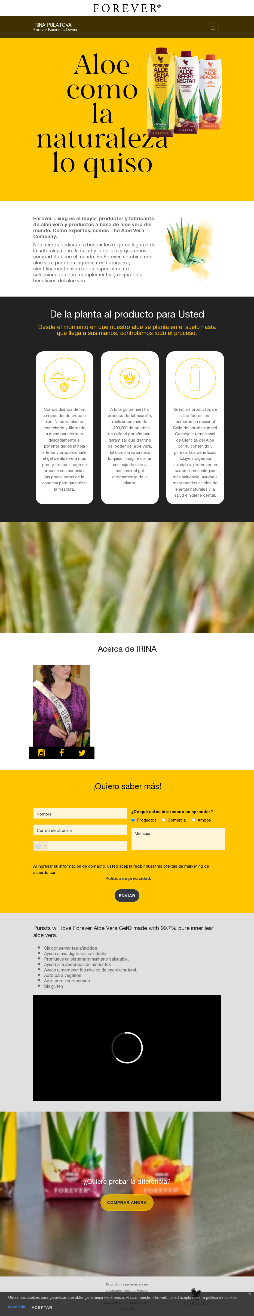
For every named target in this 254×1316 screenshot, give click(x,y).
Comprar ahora (127, 1202)
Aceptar (42, 1307)
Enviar (127, 895)
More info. (17, 1307)
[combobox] (40, 846)
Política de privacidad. (127, 878)
